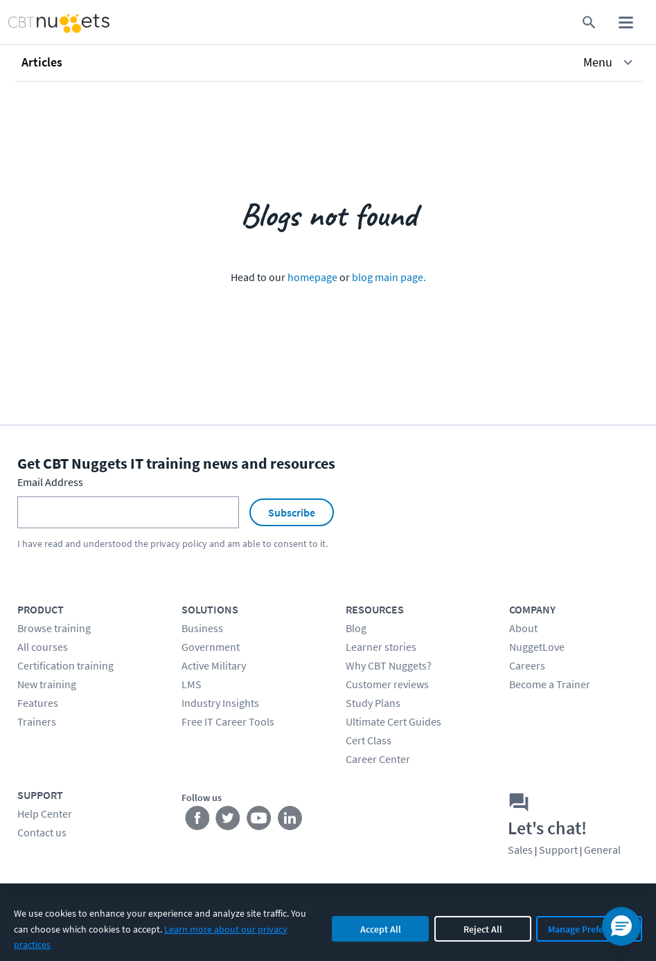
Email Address (50, 482)
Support (558, 849)
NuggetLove (537, 647)
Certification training (65, 665)
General (602, 849)
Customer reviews (387, 684)
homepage (312, 277)
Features (37, 703)
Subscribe (291, 512)
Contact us (42, 832)
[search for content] (589, 22)
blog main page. (389, 277)
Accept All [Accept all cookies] (380, 929)
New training (46, 684)
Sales (520, 849)
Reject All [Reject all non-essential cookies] (482, 929)
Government (210, 647)
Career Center (378, 759)
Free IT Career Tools (227, 721)
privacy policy (178, 543)
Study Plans (373, 703)
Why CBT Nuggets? (389, 665)
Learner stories (381, 647)
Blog (356, 628)
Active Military (213, 665)
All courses (42, 647)
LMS (191, 684)
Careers (527, 665)
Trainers (36, 721)
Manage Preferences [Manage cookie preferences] (589, 929)
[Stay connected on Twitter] (228, 820)
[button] (328, 62)
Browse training (54, 628)
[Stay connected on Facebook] (197, 820)
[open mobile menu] (626, 22)
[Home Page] (46, 22)
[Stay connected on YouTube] (259, 820)
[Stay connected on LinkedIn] (290, 820)
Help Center (44, 813)
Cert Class (368, 740)
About (523, 628)
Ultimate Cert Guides (393, 721)
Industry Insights (220, 703)
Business (202, 628)
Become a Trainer (549, 684)
